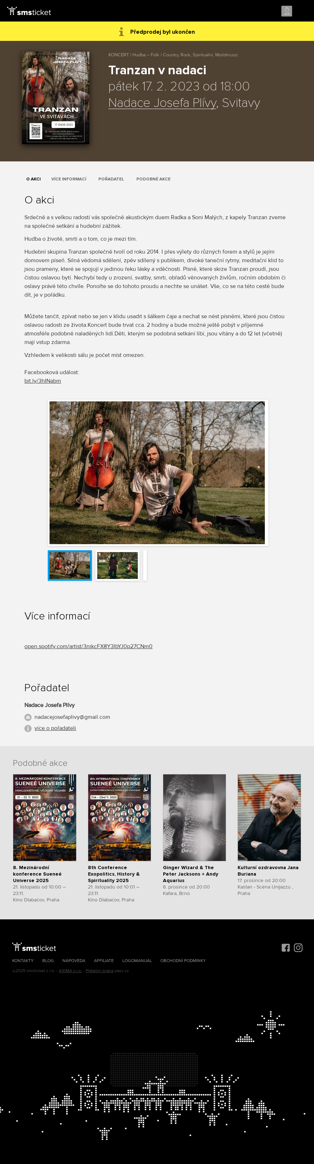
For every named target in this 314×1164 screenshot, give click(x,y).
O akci (33, 179)
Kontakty (23, 960)
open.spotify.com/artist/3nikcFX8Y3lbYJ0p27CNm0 (88, 646)
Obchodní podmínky (183, 960)
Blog (48, 960)
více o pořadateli (55, 728)
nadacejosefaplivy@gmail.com (72, 717)
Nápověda (73, 960)
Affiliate (104, 960)
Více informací (68, 179)
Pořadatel (111, 179)
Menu (302, 11)
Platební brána (99, 971)
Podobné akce (153, 179)
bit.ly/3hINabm (42, 381)
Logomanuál (137, 960)
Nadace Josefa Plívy (162, 103)
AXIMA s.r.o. (70, 971)
